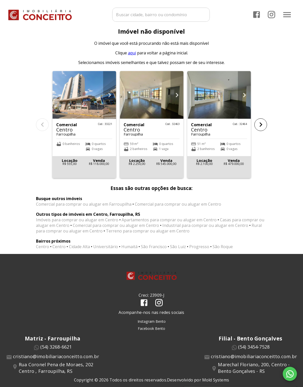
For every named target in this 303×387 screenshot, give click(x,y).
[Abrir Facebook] (255, 14)
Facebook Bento (151, 334)
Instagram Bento (152, 327)
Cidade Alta (79, 252)
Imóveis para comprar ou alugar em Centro (77, 226)
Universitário (105, 252)
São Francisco (154, 252)
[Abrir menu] (286, 14)
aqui (132, 58)
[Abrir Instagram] (270, 14)
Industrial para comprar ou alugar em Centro (205, 231)
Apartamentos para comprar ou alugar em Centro (169, 226)
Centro (42, 252)
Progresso (199, 252)
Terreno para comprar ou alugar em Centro (148, 237)
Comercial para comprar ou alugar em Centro (178, 210)
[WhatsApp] (290, 374)
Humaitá (129, 252)
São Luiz (178, 252)
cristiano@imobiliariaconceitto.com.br (56, 362)
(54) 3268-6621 (56, 353)
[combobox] (166, 14)
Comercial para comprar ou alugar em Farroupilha (83, 210)
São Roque (223, 252)
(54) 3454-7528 (254, 353)
